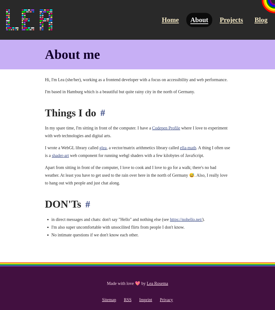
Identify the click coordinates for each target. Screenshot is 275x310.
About (199, 20)
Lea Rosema (157, 283)
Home (170, 20)
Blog (261, 20)
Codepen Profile (166, 128)
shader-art (60, 155)
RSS (127, 299)
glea (103, 147)
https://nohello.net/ (186, 219)
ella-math (188, 147)
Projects (231, 20)
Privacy (166, 299)
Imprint (145, 299)
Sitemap (109, 299)
